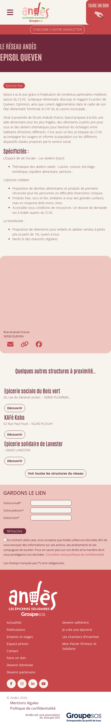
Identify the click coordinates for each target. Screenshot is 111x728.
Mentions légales (24, 702)
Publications (16, 629)
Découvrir (14, 408)
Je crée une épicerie (77, 629)
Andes (14, 698)
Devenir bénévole (20, 665)
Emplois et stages (20, 637)
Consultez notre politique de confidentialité (75, 554)
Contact (12, 651)
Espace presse (17, 644)
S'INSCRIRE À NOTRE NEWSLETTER (57, 29)
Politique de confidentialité (33, 708)
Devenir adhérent (75, 622)
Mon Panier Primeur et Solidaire (79, 646)
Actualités (14, 622)
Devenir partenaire (21, 672)
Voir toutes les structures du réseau (55, 473)
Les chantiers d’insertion (80, 637)
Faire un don (16, 658)
